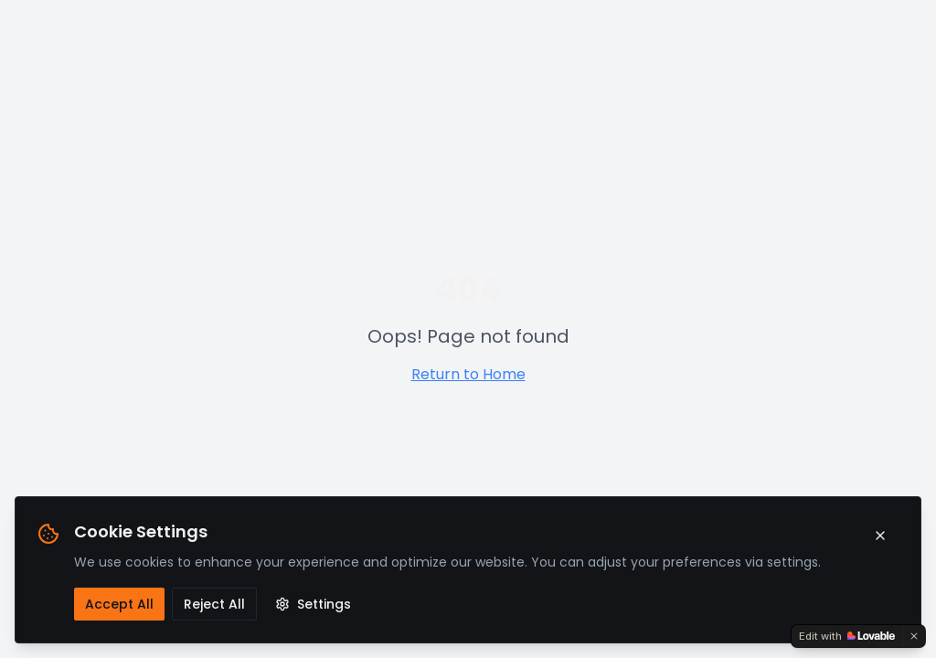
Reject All (214, 604)
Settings (313, 604)
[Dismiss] (914, 636)
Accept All (119, 604)
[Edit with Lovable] (847, 636)
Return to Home (468, 374)
